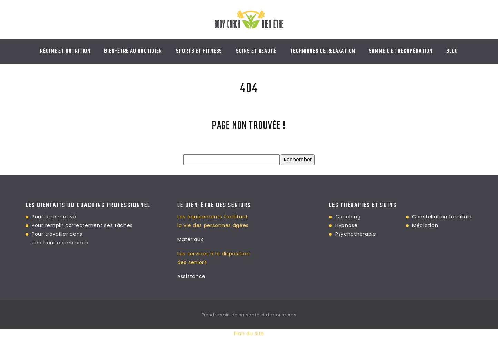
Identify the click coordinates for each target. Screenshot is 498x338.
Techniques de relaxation (322, 51)
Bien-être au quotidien (133, 51)
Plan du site (249, 333)
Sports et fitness (199, 51)
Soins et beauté (256, 51)
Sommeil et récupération (401, 51)
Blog (452, 51)
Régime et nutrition (65, 51)
